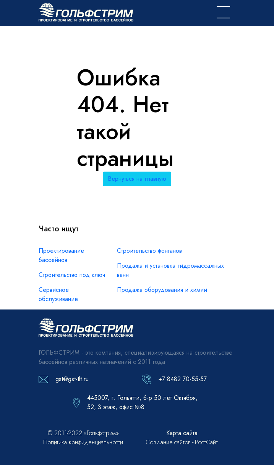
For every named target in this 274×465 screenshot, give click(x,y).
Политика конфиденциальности (83, 442)
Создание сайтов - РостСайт (181, 442)
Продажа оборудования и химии (162, 289)
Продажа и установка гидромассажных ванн (170, 270)
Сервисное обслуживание (58, 294)
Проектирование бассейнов (61, 255)
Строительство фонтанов (149, 250)
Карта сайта (182, 433)
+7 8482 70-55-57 (183, 379)
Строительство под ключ (72, 274)
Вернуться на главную (137, 178)
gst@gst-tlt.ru (72, 379)
